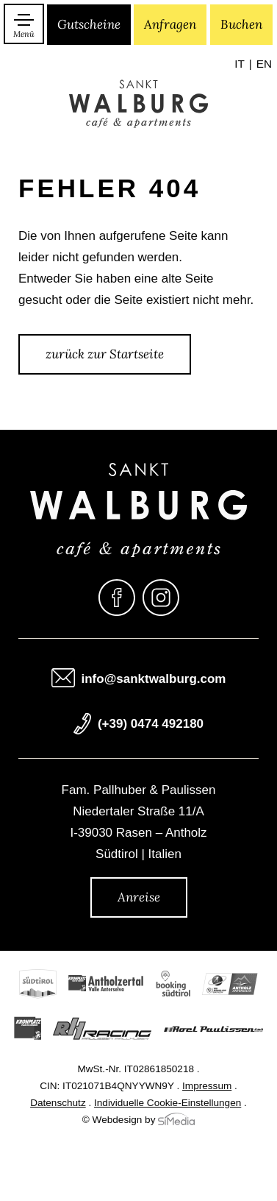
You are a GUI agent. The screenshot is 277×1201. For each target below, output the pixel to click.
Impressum (206, 1086)
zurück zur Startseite (105, 354)
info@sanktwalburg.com (154, 680)
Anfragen (170, 24)
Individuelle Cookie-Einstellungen (167, 1103)
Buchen (241, 24)
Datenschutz (58, 1103)
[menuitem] (243, 65)
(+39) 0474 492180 (151, 724)
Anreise (139, 897)
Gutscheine (88, 24)
